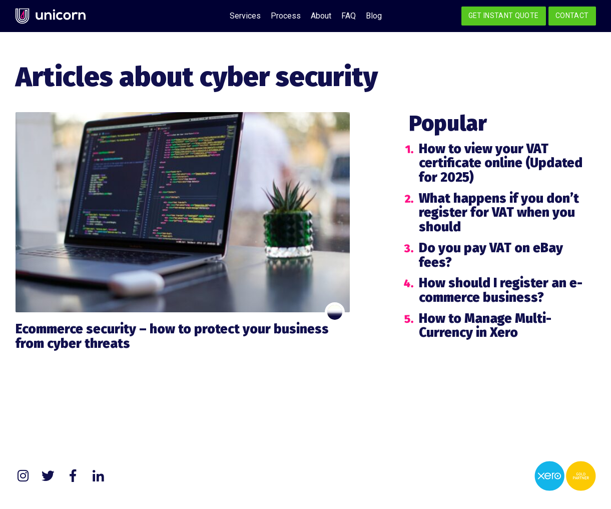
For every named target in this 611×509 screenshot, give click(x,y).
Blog (374, 16)
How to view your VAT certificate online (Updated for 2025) (500, 163)
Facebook (73, 475)
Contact (571, 16)
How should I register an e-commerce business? (500, 290)
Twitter (48, 475)
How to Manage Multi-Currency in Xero (485, 326)
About (321, 16)
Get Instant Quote (503, 16)
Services (245, 16)
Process (286, 16)
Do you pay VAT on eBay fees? (491, 255)
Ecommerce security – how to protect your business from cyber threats (172, 336)
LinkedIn (98, 475)
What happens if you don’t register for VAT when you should (499, 213)
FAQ (348, 16)
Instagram (23, 475)
